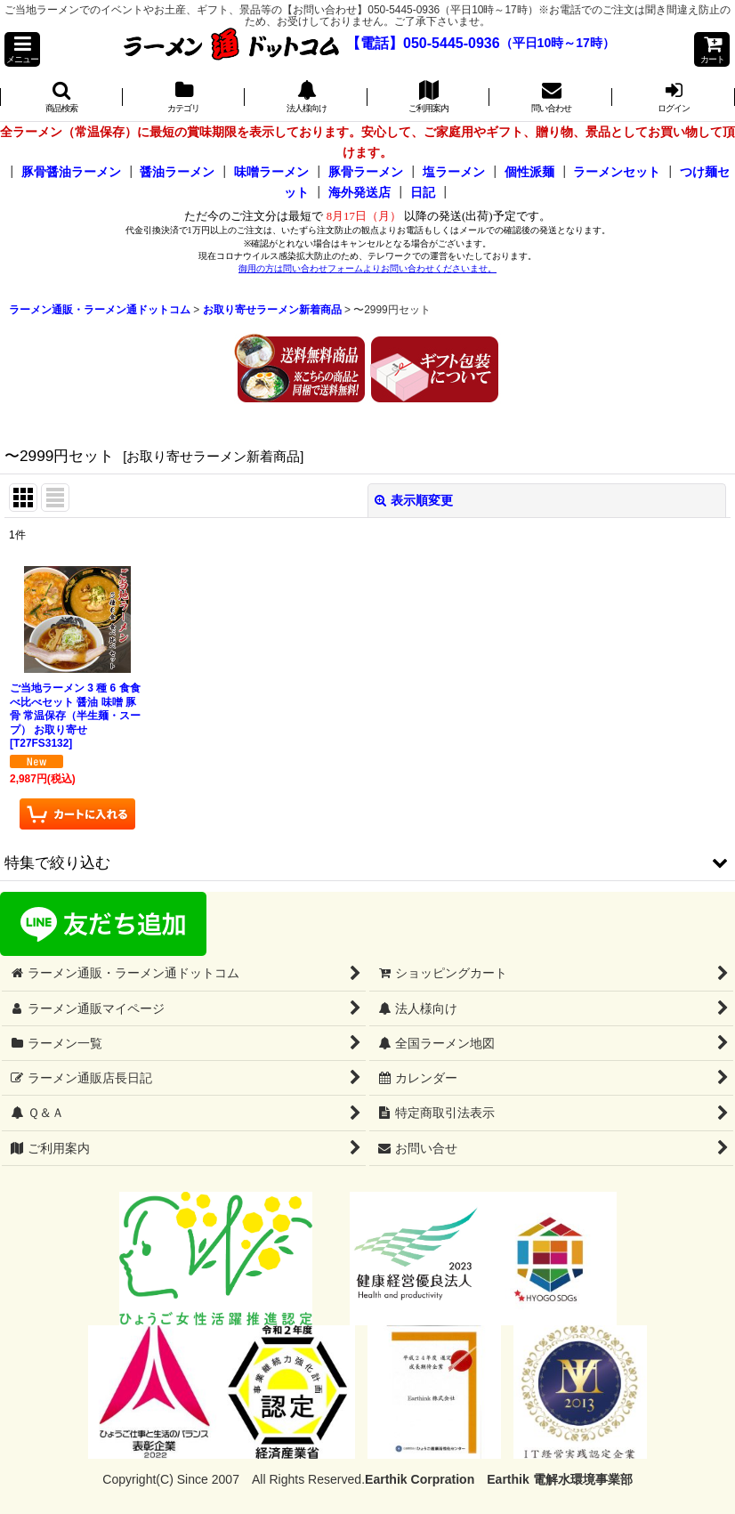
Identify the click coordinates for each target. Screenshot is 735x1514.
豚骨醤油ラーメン (71, 172)
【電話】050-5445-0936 (423, 43)
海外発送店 (359, 192)
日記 (422, 192)
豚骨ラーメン (365, 172)
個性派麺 (529, 172)
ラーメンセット (616, 172)
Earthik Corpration (419, 1479)
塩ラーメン (454, 172)
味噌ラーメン (271, 172)
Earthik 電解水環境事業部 (559, 1479)
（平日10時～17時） (557, 43)
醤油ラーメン (177, 172)
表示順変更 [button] (414, 500)
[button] (22, 49)
